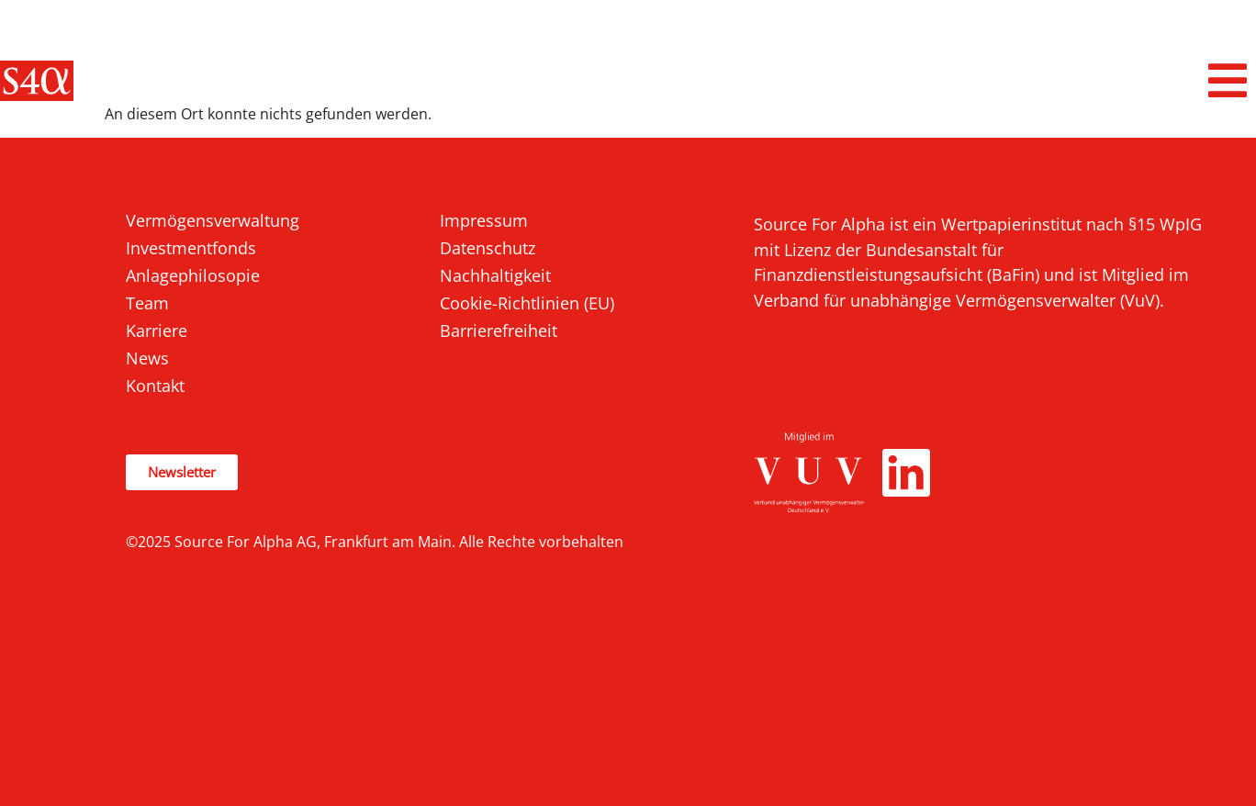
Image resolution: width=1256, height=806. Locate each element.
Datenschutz (487, 248)
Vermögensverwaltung (212, 220)
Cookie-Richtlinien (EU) (527, 303)
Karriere (156, 330)
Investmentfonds (191, 248)
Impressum (484, 220)
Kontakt (155, 385)
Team (147, 303)
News (147, 358)
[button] (1228, 81)
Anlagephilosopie (193, 275)
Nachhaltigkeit (495, 275)
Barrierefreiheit (498, 330)
